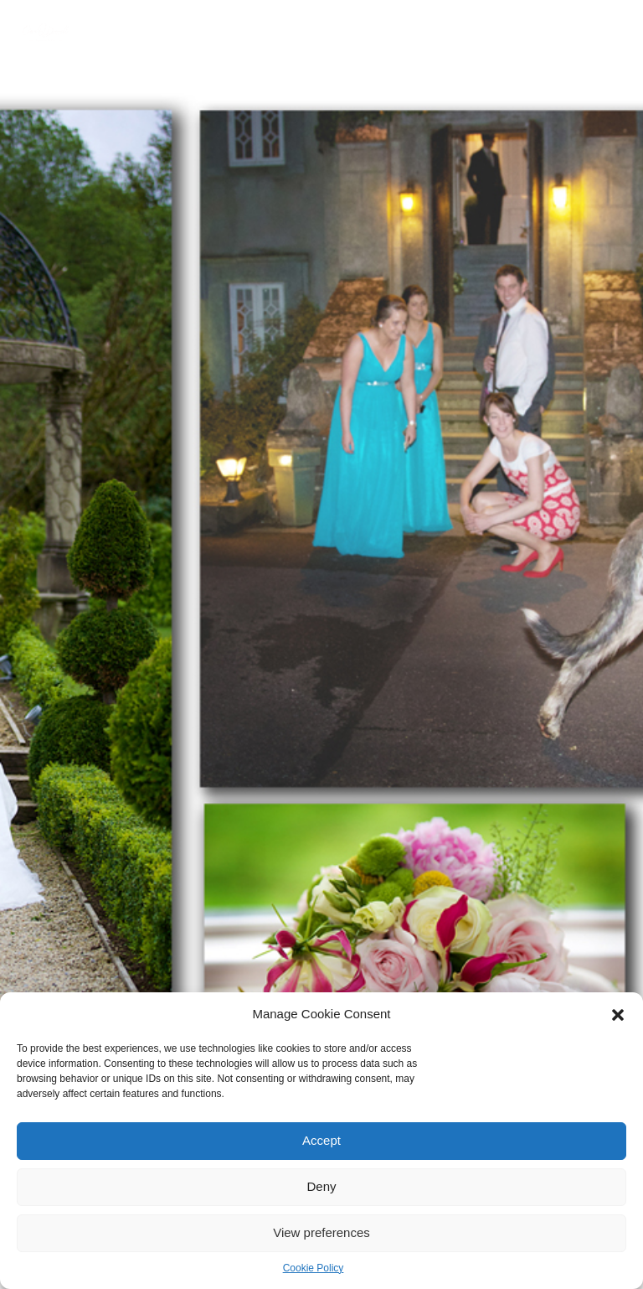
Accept (321, 1140)
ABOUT (159, 32)
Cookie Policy (313, 1268)
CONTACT (113, 52)
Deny (321, 1186)
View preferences (321, 1232)
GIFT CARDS (514, 32)
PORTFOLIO (225, 32)
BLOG (577, 32)
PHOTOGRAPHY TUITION (403, 32)
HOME (105, 32)
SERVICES (298, 32)
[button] (618, 1015)
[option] (321, 644)
